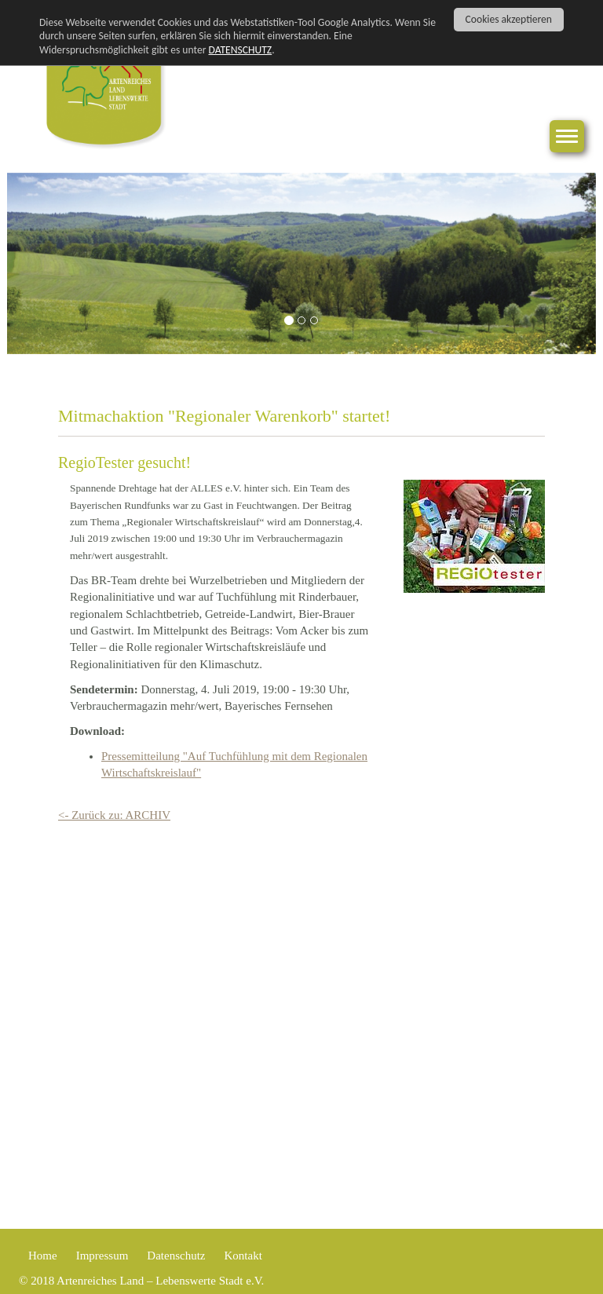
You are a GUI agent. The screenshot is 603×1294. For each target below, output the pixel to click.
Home (42, 1255)
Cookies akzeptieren (509, 19)
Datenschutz (176, 1255)
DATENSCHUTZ (240, 50)
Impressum (102, 1255)
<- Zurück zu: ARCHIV (114, 815)
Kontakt (242, 1255)
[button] (51, 263)
